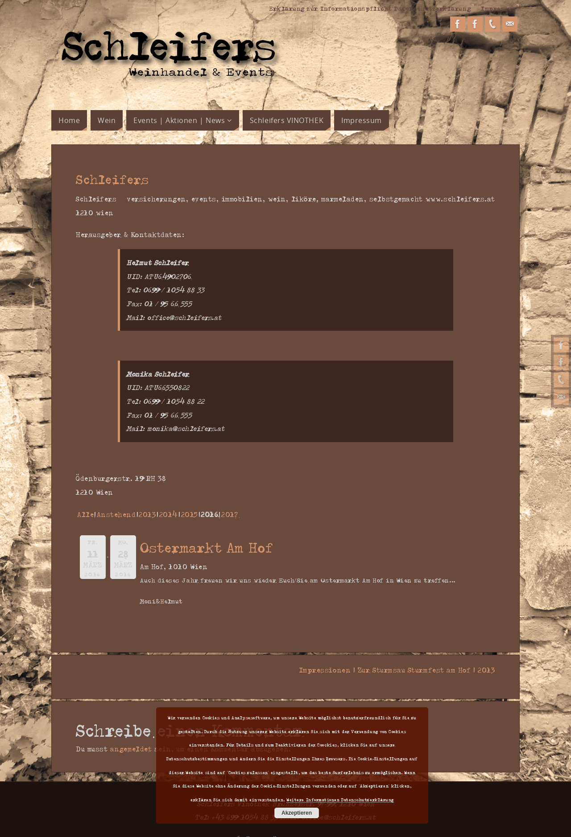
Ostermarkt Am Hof (206, 547)
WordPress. (325, 824)
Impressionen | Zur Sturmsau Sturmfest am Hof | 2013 (394, 669)
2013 (147, 514)
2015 (189, 514)
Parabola (290, 824)
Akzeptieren (296, 813)
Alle (85, 514)
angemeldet (131, 735)
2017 (229, 514)
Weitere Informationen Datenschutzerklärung (340, 799)
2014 (168, 514)
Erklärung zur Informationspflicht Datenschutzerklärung (369, 8)
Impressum (498, 8)
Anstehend (116, 514)
